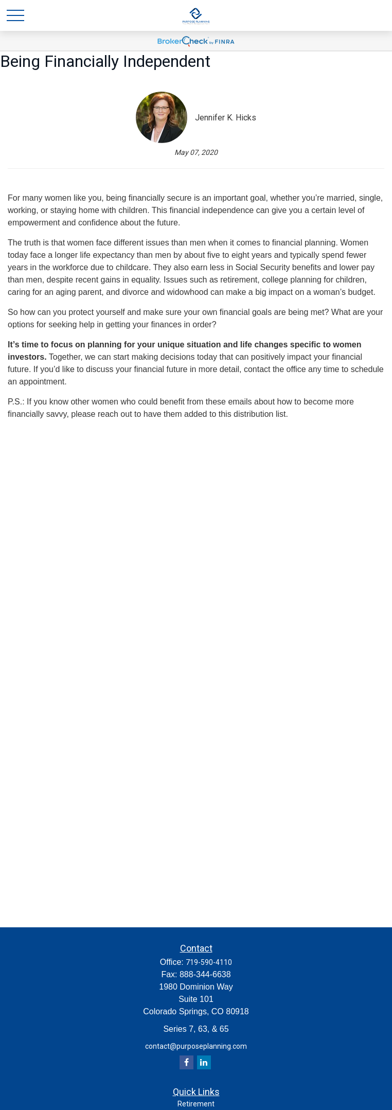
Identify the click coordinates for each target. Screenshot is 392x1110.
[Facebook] (186, 1062)
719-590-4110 (209, 962)
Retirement (196, 1104)
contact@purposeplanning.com (196, 1046)
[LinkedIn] (204, 1062)
